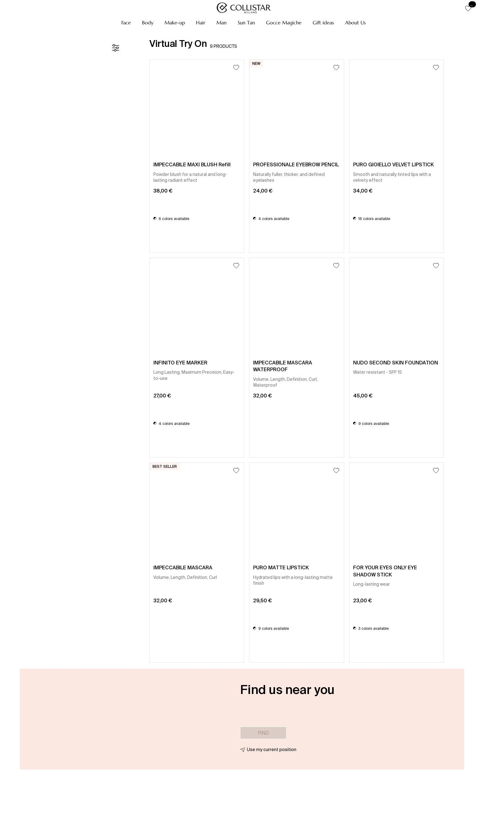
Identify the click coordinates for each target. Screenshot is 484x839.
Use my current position (271, 749)
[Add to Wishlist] (236, 67)
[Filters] (115, 48)
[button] (126, 22)
